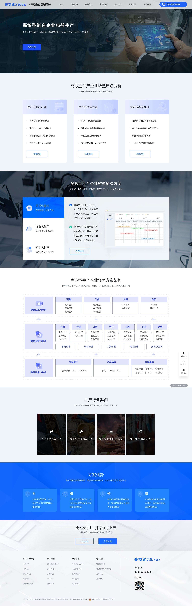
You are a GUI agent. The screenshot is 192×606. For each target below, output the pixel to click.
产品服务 (74, 4)
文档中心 (147, 4)
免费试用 (32, 47)
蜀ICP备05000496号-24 (78, 599)
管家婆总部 (76, 574)
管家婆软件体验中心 (104, 569)
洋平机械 (50, 569)
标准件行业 (27, 574)
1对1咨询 (84, 541)
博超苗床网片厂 (53, 564)
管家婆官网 (100, 564)
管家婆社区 (76, 579)
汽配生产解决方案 (51, 438)
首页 (61, 4)
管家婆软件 (76, 584)
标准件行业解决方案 (81, 438)
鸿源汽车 (50, 584)
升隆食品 (50, 574)
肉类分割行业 (28, 584)
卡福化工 (50, 579)
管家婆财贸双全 (78, 564)
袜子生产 (26, 564)
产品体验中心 (77, 569)
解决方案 (88, 4)
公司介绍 (99, 574)
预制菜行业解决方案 (111, 438)
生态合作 (118, 4)
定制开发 (132, 4)
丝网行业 (26, 569)
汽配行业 (26, 579)
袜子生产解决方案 (140, 438)
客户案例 (103, 4)
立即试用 (108, 541)
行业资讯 (99, 579)
